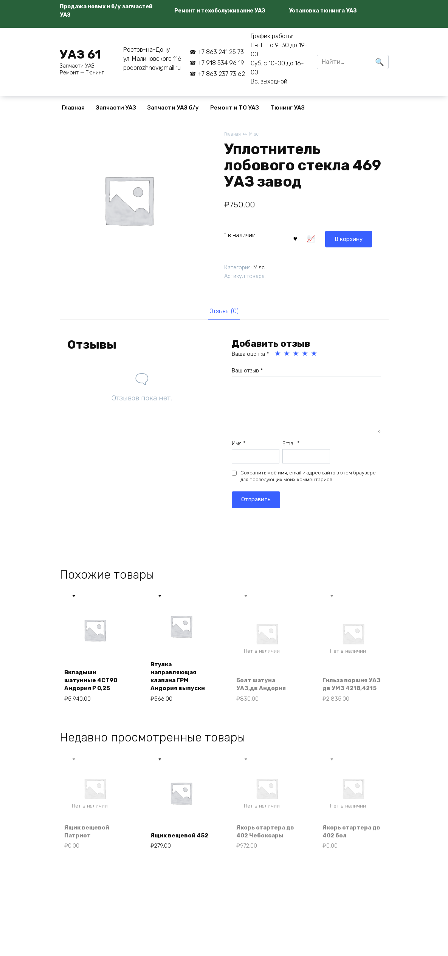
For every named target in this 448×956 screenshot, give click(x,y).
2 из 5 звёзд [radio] (287, 354)
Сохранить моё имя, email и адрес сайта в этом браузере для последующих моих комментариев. (308, 477)
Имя (238, 444)
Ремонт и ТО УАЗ (234, 107)
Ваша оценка (250, 355)
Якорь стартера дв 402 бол (353, 835)
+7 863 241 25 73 (221, 52)
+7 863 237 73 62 (221, 73)
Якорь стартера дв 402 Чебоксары (267, 835)
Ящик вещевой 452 (174, 835)
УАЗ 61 (80, 54)
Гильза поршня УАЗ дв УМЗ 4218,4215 (346, 682)
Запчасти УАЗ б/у (173, 107)
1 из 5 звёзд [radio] (278, 354)
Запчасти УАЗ (116, 107)
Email (290, 444)
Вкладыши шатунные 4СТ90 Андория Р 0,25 (93, 682)
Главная (73, 107)
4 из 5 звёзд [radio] (305, 354)
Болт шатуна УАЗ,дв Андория (262, 686)
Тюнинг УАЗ (287, 107)
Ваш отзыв (247, 372)
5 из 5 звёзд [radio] (314, 354)
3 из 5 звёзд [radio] (296, 354)
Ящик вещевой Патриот (88, 835)
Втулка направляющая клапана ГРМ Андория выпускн (179, 678)
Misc (256, 134)
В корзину (313, 237)
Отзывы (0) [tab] (224, 311)
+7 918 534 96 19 (221, 62)
